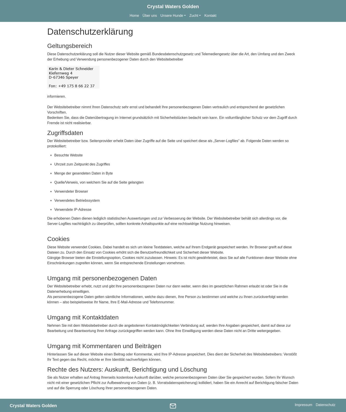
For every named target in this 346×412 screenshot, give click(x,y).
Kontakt (210, 15)
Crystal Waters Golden (173, 6)
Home (134, 15)
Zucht (193, 15)
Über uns (150, 15)
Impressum (303, 405)
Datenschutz (325, 405)
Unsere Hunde (171, 15)
